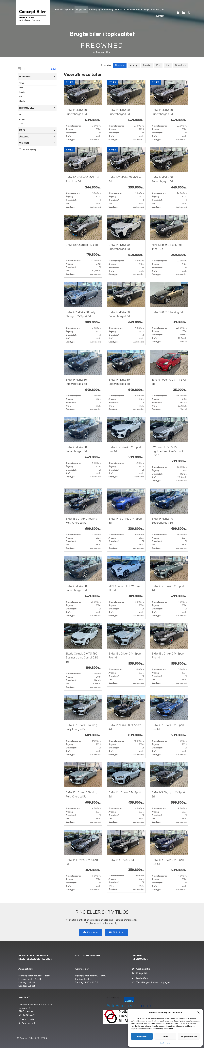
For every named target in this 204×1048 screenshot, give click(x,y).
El (20, 114)
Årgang (134, 65)
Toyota (22, 92)
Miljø (146, 9)
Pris (158, 65)
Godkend (141, 1036)
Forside (59, 9)
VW (20, 96)
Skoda (22, 101)
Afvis (165, 1036)
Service (120, 9)
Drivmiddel (180, 65)
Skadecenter (134, 9)
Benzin (22, 118)
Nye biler (69, 9)
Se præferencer (189, 1036)
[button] (198, 1012)
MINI (21, 87)
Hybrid (22, 123)
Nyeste (119, 65)
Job (162, 9)
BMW (21, 83)
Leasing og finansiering (101, 9)
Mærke (147, 65)
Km (167, 65)
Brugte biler (81, 9)
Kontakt (160, 15)
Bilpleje (155, 9)
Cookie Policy (165, 1043)
